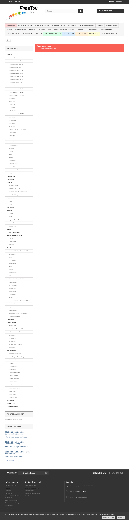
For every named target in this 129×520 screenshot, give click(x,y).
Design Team (69, 34)
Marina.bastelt (107, 30)
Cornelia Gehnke (13, 375)
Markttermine (9, 509)
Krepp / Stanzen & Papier (64, 30)
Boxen (9, 30)
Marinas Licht (12, 325)
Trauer (10, 266)
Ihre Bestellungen (30, 485)
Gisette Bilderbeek (13, 378)
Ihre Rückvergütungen (32, 488)
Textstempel (12, 226)
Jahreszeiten (12, 263)
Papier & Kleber (45, 30)
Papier (10, 201)
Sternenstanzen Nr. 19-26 (16, 92)
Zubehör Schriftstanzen (15, 344)
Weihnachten (111, 25)
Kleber (10, 204)
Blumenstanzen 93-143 (15, 83)
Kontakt (111, 1)
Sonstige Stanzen (87, 25)
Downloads (28, 34)
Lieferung (8, 490)
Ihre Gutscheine (30, 496)
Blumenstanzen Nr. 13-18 (15, 64)
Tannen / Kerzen (13, 167)
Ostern (100, 25)
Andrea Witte (12, 369)
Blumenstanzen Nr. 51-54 (15, 76)
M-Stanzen (11, 101)
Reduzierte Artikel (109, 34)
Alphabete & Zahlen (14, 316)
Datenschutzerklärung (12, 503)
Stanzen (9, 54)
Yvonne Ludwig (13, 366)
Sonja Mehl (11, 363)
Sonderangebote (15, 414)
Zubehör (80, 30)
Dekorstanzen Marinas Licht (16, 332)
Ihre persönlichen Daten (32, 493)
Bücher (39, 34)
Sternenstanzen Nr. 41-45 (16, 95)
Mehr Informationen (108, 517)
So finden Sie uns (10, 485)
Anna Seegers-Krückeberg (16, 357)
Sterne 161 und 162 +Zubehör (17, 129)
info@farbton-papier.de (80, 497)
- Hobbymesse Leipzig (15, 443)
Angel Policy (9, 505)
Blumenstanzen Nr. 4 (14, 61)
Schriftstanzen (58, 25)
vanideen (11, 385)
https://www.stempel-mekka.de (16, 437)
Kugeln (10, 151)
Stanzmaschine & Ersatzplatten (17, 192)
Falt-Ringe (72, 25)
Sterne (10, 216)
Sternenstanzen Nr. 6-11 (15, 89)
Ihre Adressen (29, 490)
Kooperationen (13, 34)
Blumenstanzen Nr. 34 (15, 67)
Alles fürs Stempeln (14, 195)
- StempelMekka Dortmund (15, 433)
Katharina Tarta (13, 397)
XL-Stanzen (12, 107)
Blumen (10, 213)
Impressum (8, 497)
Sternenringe (12, 132)
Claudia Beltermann (14, 372)
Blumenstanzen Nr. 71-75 (15, 79)
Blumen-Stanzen (25, 25)
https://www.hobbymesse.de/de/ (16, 447)
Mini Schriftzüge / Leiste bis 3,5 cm (18, 313)
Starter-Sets (93, 30)
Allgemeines (12, 260)
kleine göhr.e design (14, 388)
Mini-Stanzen (12, 117)
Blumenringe (12, 142)
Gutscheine (81, 34)
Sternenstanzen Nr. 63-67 (16, 114)
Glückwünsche (12, 273)
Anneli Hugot (12, 394)
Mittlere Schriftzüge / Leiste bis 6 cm (19, 279)
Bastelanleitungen (53, 34)
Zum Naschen (12, 285)
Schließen (121, 517)
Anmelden (119, 1)
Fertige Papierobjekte (13, 232)
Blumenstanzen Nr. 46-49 (15, 73)
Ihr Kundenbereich (33, 482)
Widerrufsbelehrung (11, 500)
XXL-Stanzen (12, 111)
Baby (10, 307)
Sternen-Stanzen (42, 25)
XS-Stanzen (12, 120)
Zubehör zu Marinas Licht (15, 329)
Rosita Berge (12, 391)
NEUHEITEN (11, 25)
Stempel (32, 30)
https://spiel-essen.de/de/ (14, 456)
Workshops (94, 34)
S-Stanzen (11, 98)
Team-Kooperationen (14, 354)
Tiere (10, 154)
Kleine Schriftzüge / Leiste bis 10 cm (19, 301)
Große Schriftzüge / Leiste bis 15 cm (19, 251)
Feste (10, 257)
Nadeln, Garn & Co (14, 188)
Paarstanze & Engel (14, 170)
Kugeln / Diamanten (14, 220)
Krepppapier (12, 241)
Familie (10, 269)
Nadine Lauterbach (14, 360)
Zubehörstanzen (13, 185)
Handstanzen (20, 30)
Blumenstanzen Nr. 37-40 (15, 70)
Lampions (11, 148)
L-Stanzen (11, 104)
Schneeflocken (12, 163)
